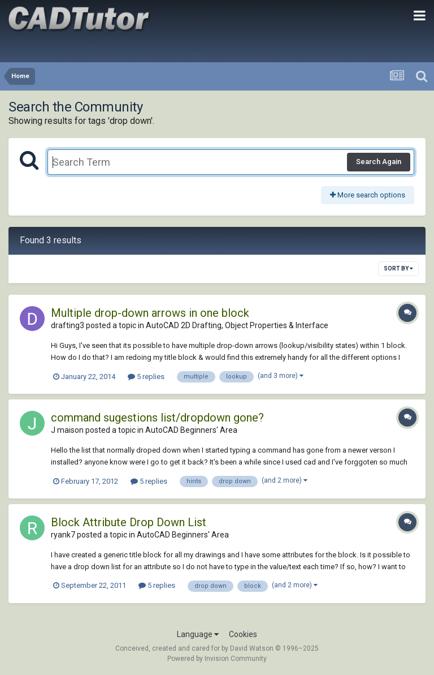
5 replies (146, 376)
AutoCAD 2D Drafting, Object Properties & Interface (237, 325)
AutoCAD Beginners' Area (191, 430)
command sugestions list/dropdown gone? (157, 417)
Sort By (398, 268)
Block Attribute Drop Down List (128, 522)
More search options (367, 195)
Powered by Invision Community (217, 659)
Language (198, 634)
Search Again (378, 161)
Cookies (243, 634)
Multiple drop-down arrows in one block (150, 313)
